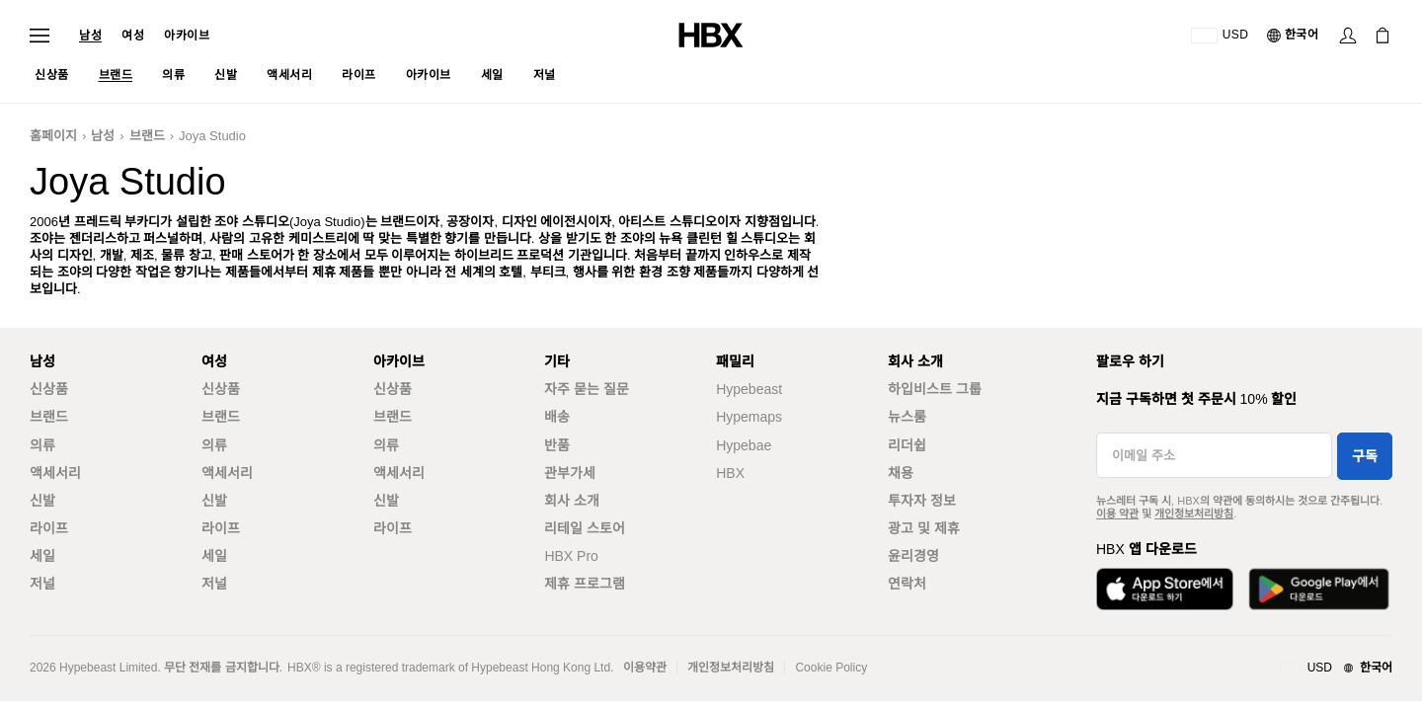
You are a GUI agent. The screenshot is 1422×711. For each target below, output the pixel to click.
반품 (557, 445)
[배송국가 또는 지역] (1220, 35)
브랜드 (147, 135)
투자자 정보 (922, 501)
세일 (42, 556)
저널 (42, 584)
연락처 (907, 584)
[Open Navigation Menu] (39, 35)
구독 (1365, 456)
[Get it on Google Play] (1318, 589)
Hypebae (743, 445)
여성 (132, 35)
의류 (42, 445)
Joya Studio (212, 135)
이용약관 (645, 667)
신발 (42, 501)
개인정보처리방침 (1193, 513)
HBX (730, 473)
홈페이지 (53, 135)
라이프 (49, 528)
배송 (557, 417)
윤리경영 (913, 556)
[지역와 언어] (1336, 668)
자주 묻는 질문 (586, 389)
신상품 (49, 389)
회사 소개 (571, 501)
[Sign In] (1348, 35)
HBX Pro (570, 556)
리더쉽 (907, 445)
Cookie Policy (831, 667)
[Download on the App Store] (1164, 589)
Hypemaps (749, 417)
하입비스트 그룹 (935, 389)
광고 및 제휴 (924, 528)
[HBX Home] (711, 34)
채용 (900, 473)
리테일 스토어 (584, 528)
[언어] (1294, 35)
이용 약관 (1117, 513)
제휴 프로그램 (584, 584)
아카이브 (186, 35)
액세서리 (55, 473)
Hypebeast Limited (108, 667)
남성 (90, 35)
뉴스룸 (907, 417)
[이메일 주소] (1214, 455)
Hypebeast (749, 389)
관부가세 (569, 473)
